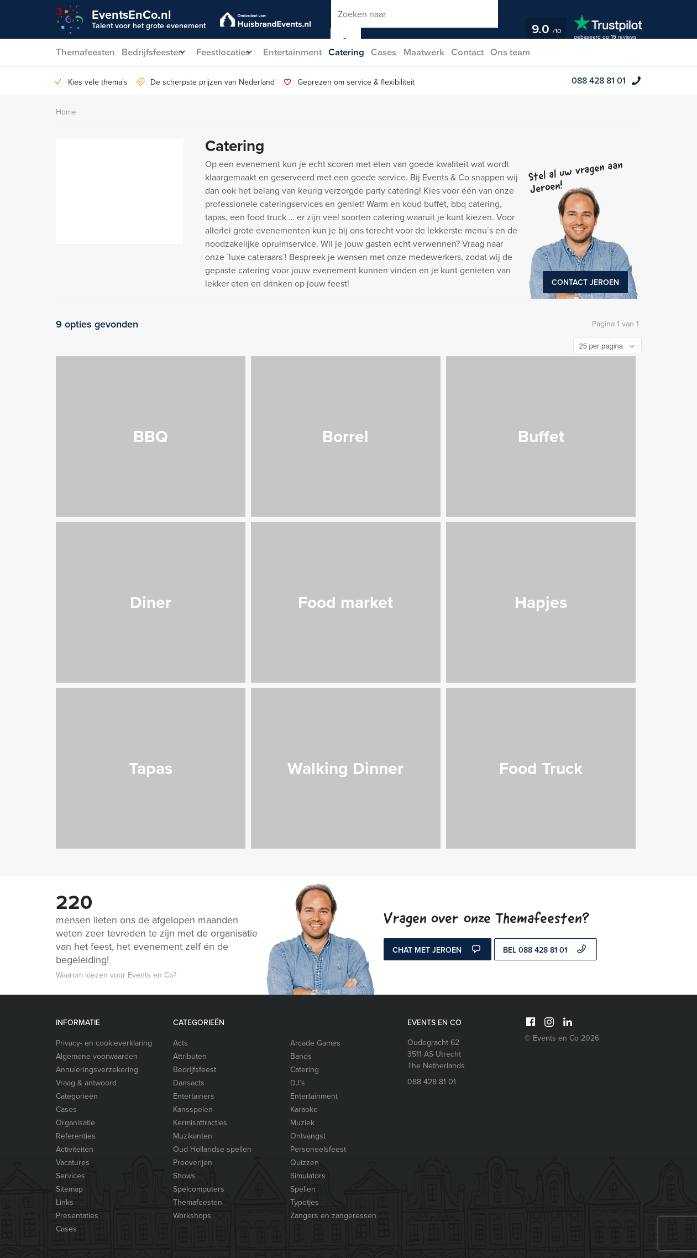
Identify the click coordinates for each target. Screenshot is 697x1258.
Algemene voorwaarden (97, 1056)
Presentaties (77, 1215)
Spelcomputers (198, 1189)
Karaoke (304, 1109)
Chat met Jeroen (437, 951)
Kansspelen (193, 1109)
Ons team (536, 52)
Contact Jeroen (585, 282)
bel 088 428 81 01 (546, 951)
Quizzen (304, 1162)
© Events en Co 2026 (562, 1038)
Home (66, 112)
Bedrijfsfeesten (153, 52)
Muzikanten (192, 1136)
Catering (363, 52)
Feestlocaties (231, 52)
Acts (180, 1043)
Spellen (303, 1189)
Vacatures (73, 1162)
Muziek (302, 1123)
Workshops (192, 1215)
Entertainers (193, 1096)
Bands (301, 1056)
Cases (403, 52)
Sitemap (69, 1189)
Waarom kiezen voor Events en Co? (116, 975)
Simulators (308, 1176)
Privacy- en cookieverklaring (104, 1043)
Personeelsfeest (318, 1149)
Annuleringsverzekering (97, 1069)
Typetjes (304, 1202)
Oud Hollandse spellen (212, 1149)
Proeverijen (192, 1162)
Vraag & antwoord (86, 1083)
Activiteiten (74, 1149)
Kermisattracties (200, 1123)
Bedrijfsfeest (194, 1069)
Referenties (76, 1136)
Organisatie (75, 1123)
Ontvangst (308, 1136)
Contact (491, 52)
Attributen (190, 1056)
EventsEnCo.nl (149, 18)
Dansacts (189, 1083)
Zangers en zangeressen (333, 1215)
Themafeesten (84, 52)
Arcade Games (315, 1043)
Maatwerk (445, 52)
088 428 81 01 (599, 80)
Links (65, 1202)
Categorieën (77, 1096)
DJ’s (297, 1083)
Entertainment (308, 52)
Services (70, 1176)
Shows (184, 1176)
